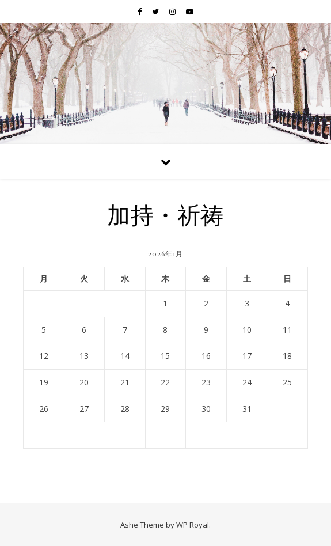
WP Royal (192, 525)
